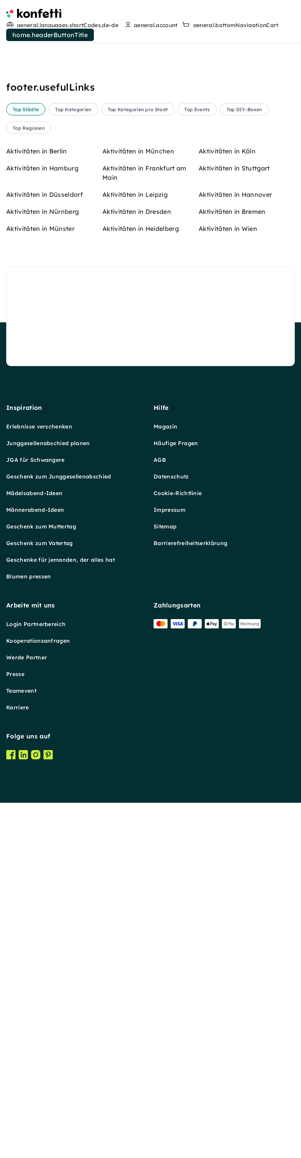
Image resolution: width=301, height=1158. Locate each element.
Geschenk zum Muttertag (41, 989)
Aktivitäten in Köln (227, 614)
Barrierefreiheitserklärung (190, 1006)
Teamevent (21, 1154)
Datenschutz (171, 939)
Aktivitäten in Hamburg (42, 631)
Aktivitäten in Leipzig (135, 658)
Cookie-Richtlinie (178, 956)
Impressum (169, 973)
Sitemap (165, 989)
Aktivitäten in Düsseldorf (44, 658)
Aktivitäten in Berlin (36, 614)
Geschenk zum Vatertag (39, 1006)
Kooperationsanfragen (38, 1104)
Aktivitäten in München (138, 614)
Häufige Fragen (176, 906)
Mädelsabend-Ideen (34, 956)
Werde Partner (26, 1120)
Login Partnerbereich (36, 1087)
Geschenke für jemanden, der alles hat (60, 1023)
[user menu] (150, 25)
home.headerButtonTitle (50, 35)
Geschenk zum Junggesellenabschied (58, 939)
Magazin (165, 889)
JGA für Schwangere (35, 923)
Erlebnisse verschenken (39, 889)
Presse (15, 1137)
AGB (160, 923)
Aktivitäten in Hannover (235, 658)
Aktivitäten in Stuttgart (234, 631)
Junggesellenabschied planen (48, 906)
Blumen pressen (28, 1039)
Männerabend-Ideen (35, 973)
